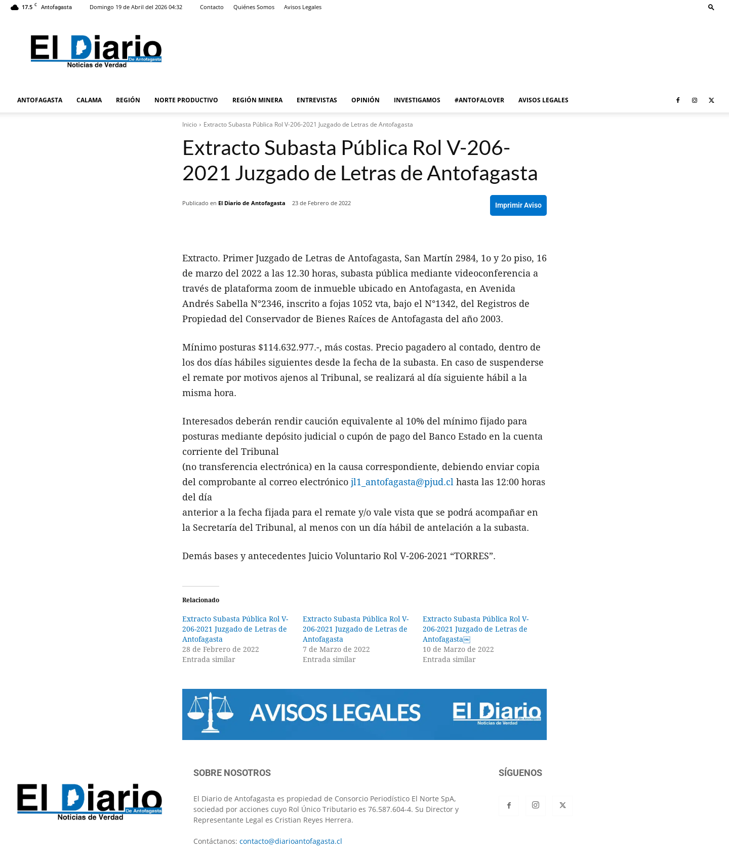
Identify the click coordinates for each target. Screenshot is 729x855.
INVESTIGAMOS (417, 100)
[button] (711, 7)
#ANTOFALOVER (479, 100)
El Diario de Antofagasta (252, 203)
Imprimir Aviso (518, 205)
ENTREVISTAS (317, 100)
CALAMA (89, 100)
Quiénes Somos (253, 7)
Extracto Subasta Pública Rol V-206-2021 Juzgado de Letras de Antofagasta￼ (476, 629)
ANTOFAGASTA (39, 100)
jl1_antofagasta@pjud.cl (402, 482)
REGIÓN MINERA (257, 100)
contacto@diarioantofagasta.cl (290, 841)
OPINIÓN (365, 100)
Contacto (212, 7)
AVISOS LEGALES (543, 100)
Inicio (189, 124)
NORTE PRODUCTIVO (186, 100)
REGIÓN (128, 100)
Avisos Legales (302, 7)
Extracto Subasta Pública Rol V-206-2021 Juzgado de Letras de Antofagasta (235, 629)
